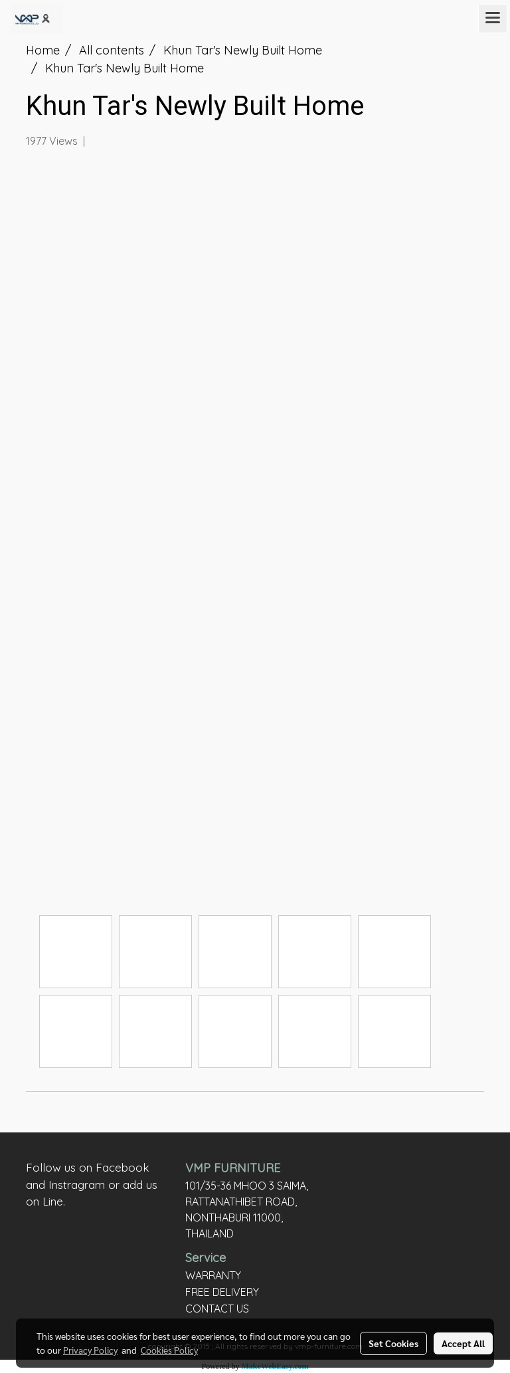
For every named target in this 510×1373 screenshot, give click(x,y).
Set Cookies (393, 1343)
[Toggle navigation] (492, 18)
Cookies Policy (169, 1350)
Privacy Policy (90, 1350)
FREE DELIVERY (222, 1292)
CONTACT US (217, 1308)
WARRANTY (213, 1275)
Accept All (463, 1343)
